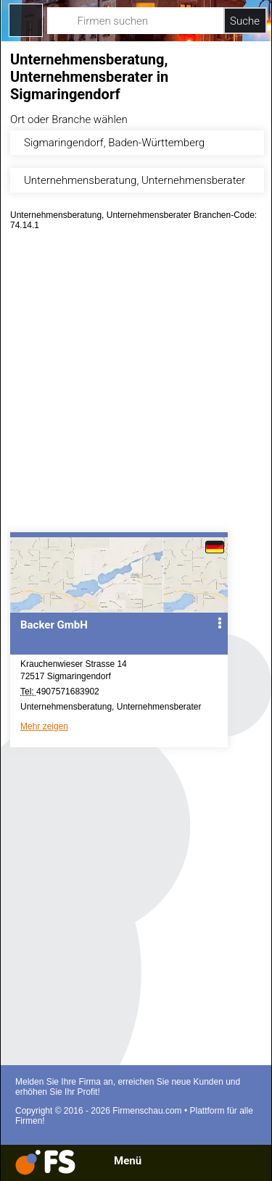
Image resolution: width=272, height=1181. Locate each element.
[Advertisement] (136, 386)
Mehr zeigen (44, 726)
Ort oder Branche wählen (69, 119)
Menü (127, 1160)
